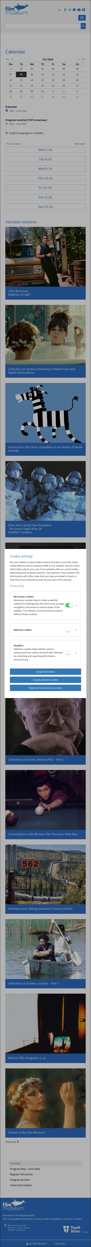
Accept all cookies (45, 671)
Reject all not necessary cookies (45, 687)
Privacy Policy (17, 585)
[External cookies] (69, 630)
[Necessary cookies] (69, 605)
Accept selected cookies (45, 679)
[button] (76, 605)
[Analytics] (69, 652)
